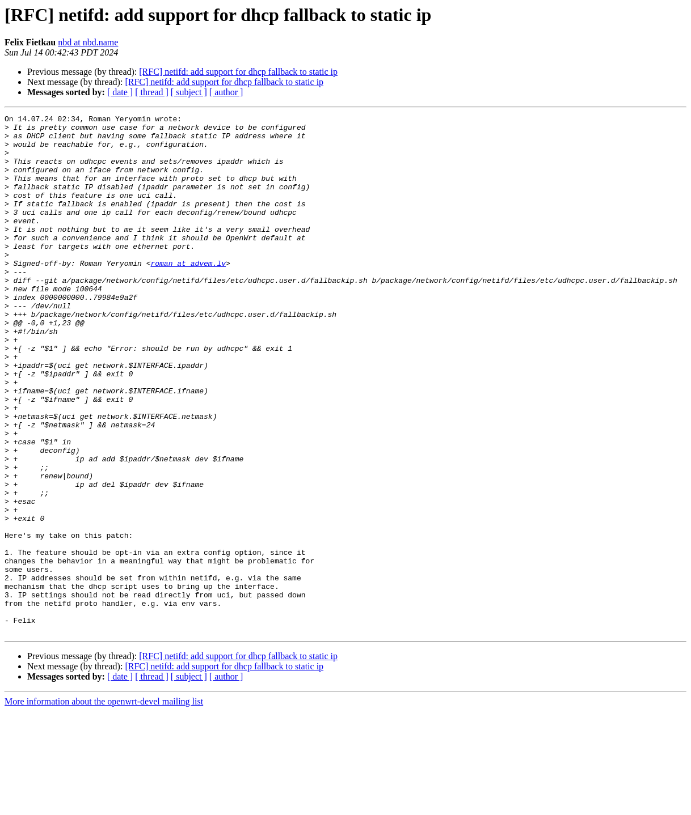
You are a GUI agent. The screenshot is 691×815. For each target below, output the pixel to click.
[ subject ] (189, 92)
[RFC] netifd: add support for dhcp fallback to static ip (238, 72)
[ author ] (226, 92)
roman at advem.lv (188, 293)
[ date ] (120, 92)
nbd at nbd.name (88, 42)
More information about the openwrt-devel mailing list (104, 805)
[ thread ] (151, 92)
